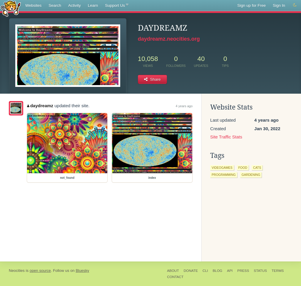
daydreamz (40, 105)
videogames (222, 167)
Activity (74, 5)
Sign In (279, 5)
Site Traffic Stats (226, 136)
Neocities (17, 270)
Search (55, 5)
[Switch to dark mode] (295, 5)
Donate (191, 271)
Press (243, 271)
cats (257, 167)
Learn (93, 5)
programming (224, 174)
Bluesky (82, 270)
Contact (175, 277)
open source (40, 270)
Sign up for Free (251, 5)
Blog (217, 271)
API (230, 271)
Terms (278, 271)
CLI (205, 271)
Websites (33, 5)
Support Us (116, 5)
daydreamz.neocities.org (169, 39)
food (242, 167)
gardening (251, 174)
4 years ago (184, 106)
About (173, 271)
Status (260, 271)
